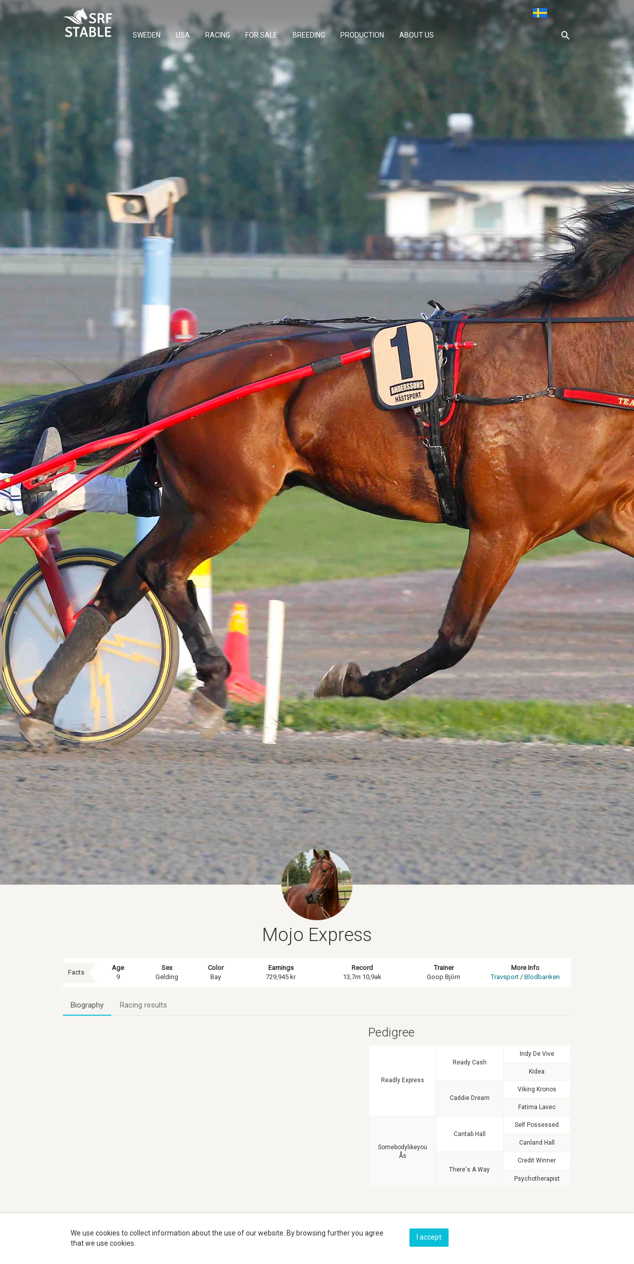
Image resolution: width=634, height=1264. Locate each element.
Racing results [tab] (143, 1005)
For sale (261, 35)
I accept (429, 1237)
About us (416, 35)
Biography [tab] (87, 1005)
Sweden (147, 35)
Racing (217, 35)
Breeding (309, 35)
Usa (183, 35)
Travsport (505, 977)
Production (362, 35)
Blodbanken (542, 977)
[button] (565, 35)
